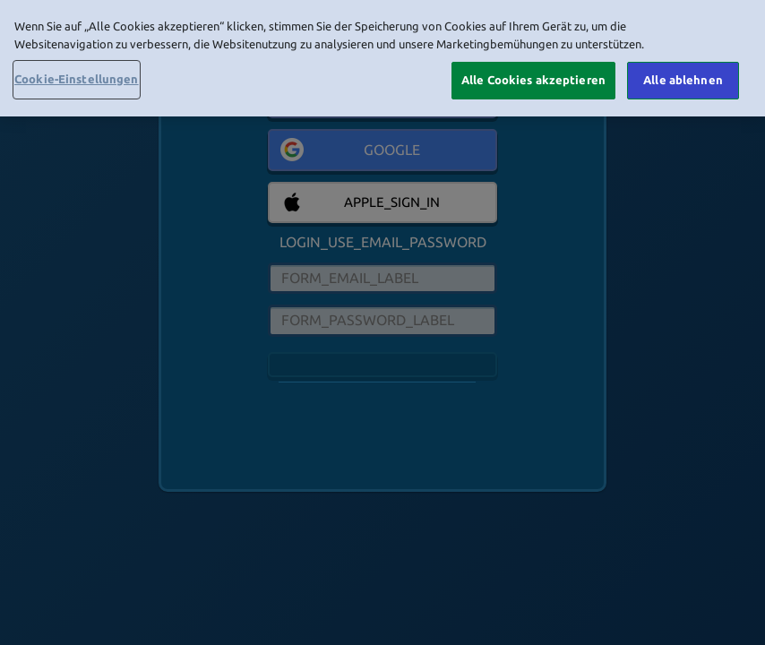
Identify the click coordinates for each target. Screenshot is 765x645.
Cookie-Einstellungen (76, 79)
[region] (382, 58)
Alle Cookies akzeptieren (533, 79)
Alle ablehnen (683, 79)
